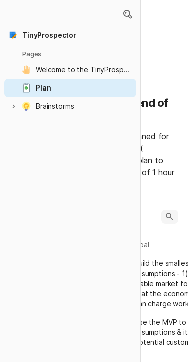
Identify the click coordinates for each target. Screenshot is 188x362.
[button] (127, 14)
